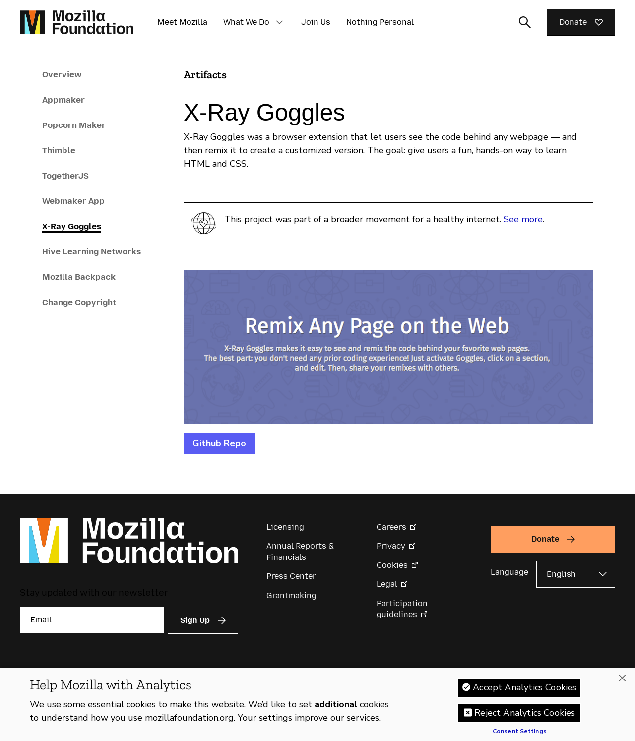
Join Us (315, 22)
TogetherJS (65, 176)
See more (523, 219)
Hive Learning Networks (91, 251)
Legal (387, 584)
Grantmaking (291, 595)
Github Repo (219, 443)
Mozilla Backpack (79, 277)
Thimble (58, 150)
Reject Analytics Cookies (524, 718)
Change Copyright (79, 302)
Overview (62, 74)
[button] (279, 22)
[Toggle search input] (525, 22)
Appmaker (63, 100)
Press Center (291, 576)
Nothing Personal (380, 22)
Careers (391, 527)
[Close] (622, 683)
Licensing (285, 527)
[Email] (92, 620)
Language (509, 572)
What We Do (246, 22)
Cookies (392, 565)
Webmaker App (73, 201)
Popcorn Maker (74, 125)
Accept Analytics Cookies (524, 692)
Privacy (391, 546)
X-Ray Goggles (71, 226)
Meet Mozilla (182, 22)
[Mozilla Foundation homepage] (76, 22)
